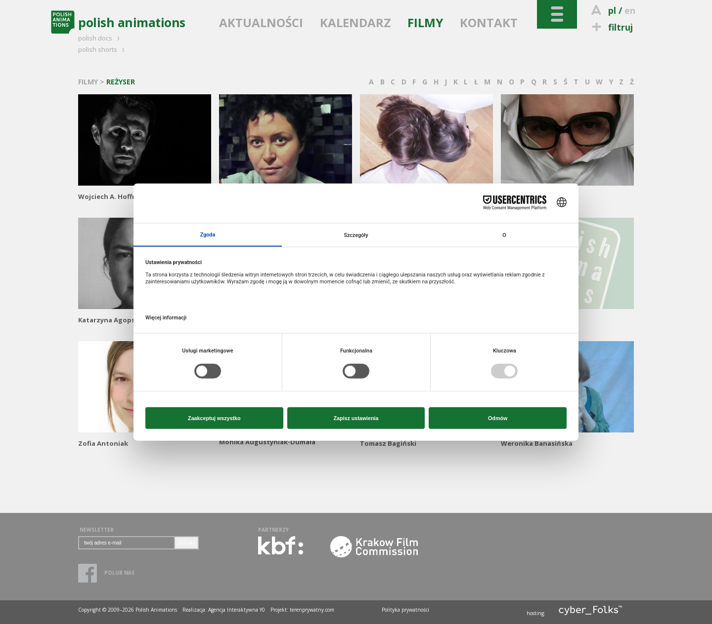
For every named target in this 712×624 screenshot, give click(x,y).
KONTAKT (489, 22)
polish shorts (103, 49)
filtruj (611, 27)
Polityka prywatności (405, 609)
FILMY (425, 22)
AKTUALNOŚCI (261, 22)
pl (612, 10)
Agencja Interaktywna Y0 (236, 609)
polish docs (100, 38)
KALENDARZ (355, 22)
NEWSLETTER (97, 529)
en (629, 10)
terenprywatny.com (312, 609)
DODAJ (186, 543)
